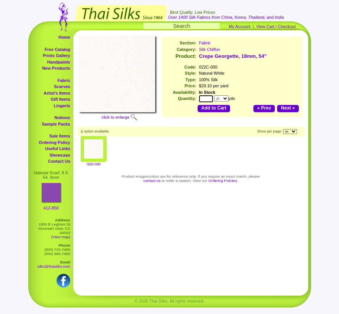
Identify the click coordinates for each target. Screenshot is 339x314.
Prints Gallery (56, 55)
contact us (152, 180)
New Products (56, 68)
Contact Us (59, 161)
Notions (62, 117)
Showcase (60, 155)
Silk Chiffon (209, 49)
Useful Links (57, 148)
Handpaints (58, 62)
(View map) (60, 237)
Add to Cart (214, 108)
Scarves (62, 86)
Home (64, 37)
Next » (288, 108)
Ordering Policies (222, 180)
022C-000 (93, 164)
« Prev (264, 108)
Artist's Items (57, 93)
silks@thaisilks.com (53, 266)
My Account (239, 26)
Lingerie (62, 105)
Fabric (63, 80)
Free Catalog (57, 49)
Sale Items (59, 136)
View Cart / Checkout (275, 26)
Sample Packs (56, 124)
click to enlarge (116, 117)
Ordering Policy (54, 142)
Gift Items (60, 99)
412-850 (50, 208)
